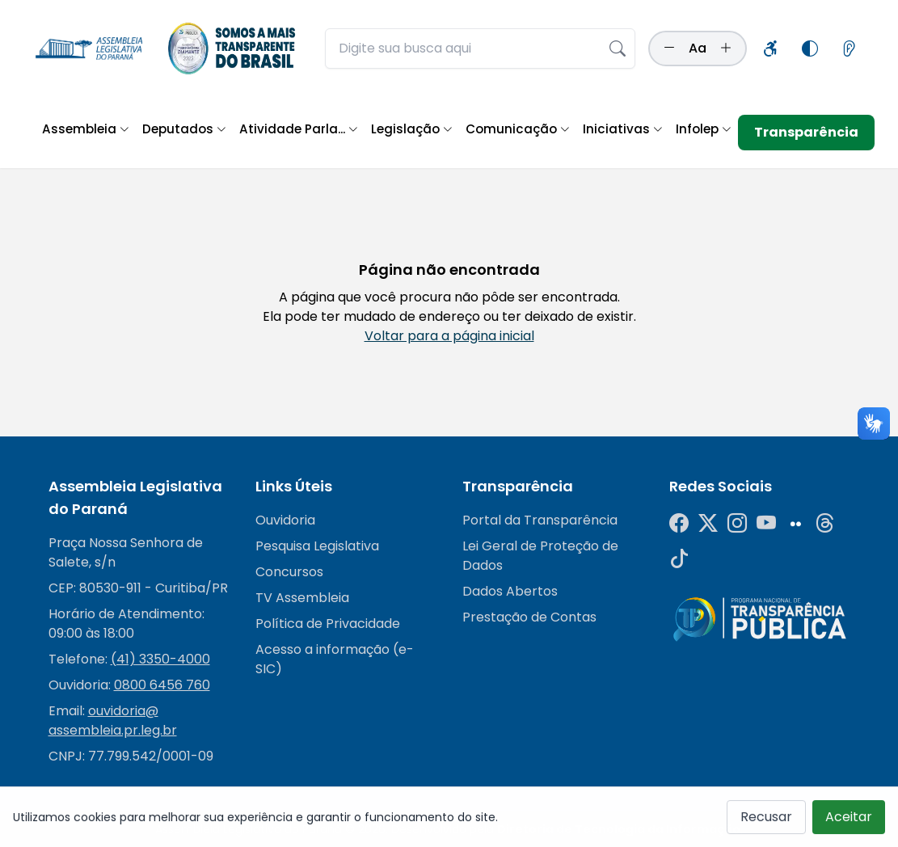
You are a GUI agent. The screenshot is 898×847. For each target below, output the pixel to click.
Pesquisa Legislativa (317, 546)
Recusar (766, 822)
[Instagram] (737, 524)
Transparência (806, 132)
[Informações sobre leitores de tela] (848, 48)
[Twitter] (708, 524)
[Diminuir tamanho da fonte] (669, 48)
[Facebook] (679, 524)
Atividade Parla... (298, 128)
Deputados (184, 128)
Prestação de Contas (529, 617)
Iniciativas (623, 128)
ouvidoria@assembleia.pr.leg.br (112, 721)
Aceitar (848, 822)
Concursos (289, 572)
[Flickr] (795, 523)
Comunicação (518, 128)
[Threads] (824, 524)
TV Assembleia (302, 597)
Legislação (412, 128)
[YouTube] (766, 524)
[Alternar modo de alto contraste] (809, 48)
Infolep (703, 128)
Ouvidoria (285, 520)
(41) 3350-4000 (160, 659)
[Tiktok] (679, 559)
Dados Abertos (510, 591)
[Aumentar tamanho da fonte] (726, 48)
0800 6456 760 (162, 685)
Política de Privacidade (327, 623)
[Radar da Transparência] (759, 619)
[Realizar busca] (617, 48)
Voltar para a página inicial (449, 336)
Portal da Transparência (540, 520)
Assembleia (85, 128)
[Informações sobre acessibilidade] (771, 48)
